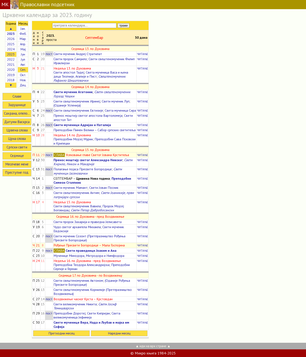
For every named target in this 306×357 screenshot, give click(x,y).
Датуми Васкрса (17, 121)
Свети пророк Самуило (70, 59)
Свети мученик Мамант (71, 187)
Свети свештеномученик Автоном (78, 280)
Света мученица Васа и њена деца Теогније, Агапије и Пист (91, 74)
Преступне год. (17, 172)
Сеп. (23, 69)
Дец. (23, 85)
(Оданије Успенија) (67, 105)
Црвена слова (17, 130)
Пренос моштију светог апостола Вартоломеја (88, 115)
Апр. (23, 44)
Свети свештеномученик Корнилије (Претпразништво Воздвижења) (93, 291)
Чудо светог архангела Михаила (77, 227)
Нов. (23, 80)
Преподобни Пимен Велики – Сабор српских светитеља (95, 130)
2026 (11, 39)
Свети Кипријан (98, 313)
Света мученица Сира (120, 110)
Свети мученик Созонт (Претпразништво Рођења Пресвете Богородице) (89, 238)
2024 (11, 49)
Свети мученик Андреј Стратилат (78, 54)
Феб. (23, 33)
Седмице (17, 155)
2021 (11, 64)
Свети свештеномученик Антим (76, 193)
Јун (23, 54)
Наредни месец (119, 333)
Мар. (23, 39)
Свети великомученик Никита (75, 304)
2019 (11, 75)
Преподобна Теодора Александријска (81, 265)
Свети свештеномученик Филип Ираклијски (94, 61)
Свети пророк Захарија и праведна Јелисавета (88, 222)
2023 (11, 54)
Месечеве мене (16, 164)
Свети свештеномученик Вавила (77, 206)
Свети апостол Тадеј (69, 72)
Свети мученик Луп (115, 101)
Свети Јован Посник (103, 187)
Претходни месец (61, 333)
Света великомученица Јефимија (87, 315)
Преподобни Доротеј (69, 313)
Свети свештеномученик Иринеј (77, 101)
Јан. (23, 28)
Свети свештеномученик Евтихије (78, 110)
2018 (11, 80)
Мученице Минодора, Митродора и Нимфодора (89, 255)
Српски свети (17, 147)
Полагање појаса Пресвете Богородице (83, 169)
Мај (23, 49)
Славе (17, 96)
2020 (11, 69)
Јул (23, 59)
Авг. (23, 64)
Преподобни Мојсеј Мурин (73, 139)
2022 (11, 59)
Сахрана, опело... (17, 113)
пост (49, 54)
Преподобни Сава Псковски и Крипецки (95, 141)
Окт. (23, 75)
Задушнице (17, 104)
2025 (11, 44)
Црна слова (17, 138)
